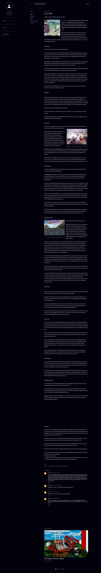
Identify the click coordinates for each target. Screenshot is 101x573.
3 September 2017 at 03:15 (55, 472)
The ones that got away (54, 559)
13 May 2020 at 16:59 (55, 498)
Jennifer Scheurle (65, 20)
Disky (49, 472)
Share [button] (31, 11)
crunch (31, 19)
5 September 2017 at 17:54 (56, 485)
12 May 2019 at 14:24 (55, 491)
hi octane (32, 22)
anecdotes (32, 16)
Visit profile (9, 14)
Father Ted (67, 261)
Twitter (82, 39)
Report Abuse (6, 34)
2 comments (49, 560)
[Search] (87, 3)
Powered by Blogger (59, 569)
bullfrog (31, 17)
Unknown (49, 485)
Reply (49, 482)
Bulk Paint (9, 12)
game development (34, 21)
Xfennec (49, 491)
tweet (66, 22)
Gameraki (40, 3)
